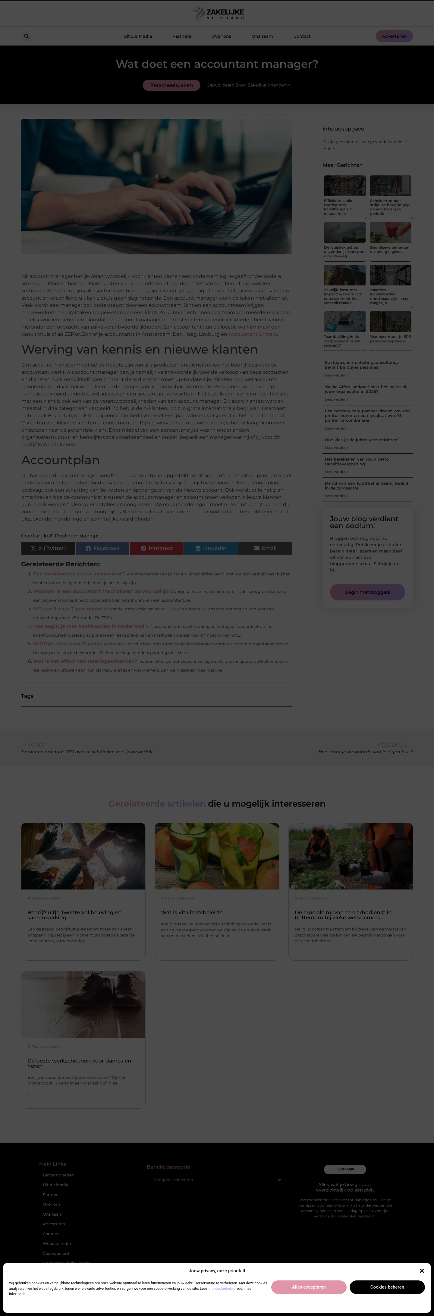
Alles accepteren (309, 1287)
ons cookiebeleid (222, 1288)
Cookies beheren (387, 1287)
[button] (422, 1271)
